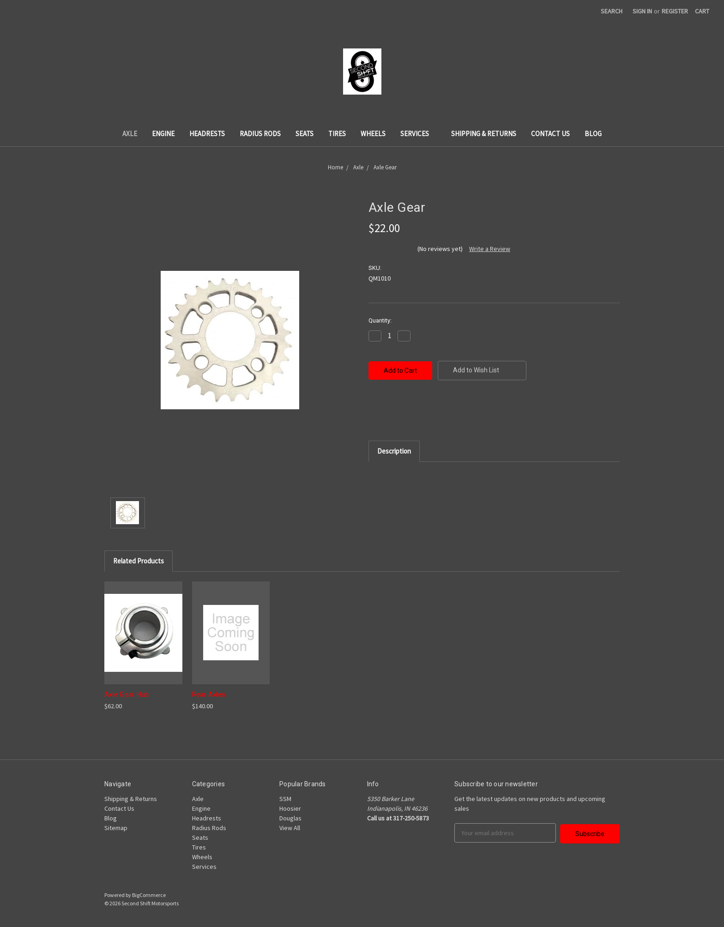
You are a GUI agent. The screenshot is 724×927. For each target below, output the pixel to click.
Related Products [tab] (138, 560)
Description (394, 451)
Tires (337, 133)
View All (289, 828)
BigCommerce (149, 894)
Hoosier (290, 808)
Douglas (290, 818)
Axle (129, 133)
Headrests (207, 133)
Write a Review (489, 249)
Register (675, 11)
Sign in (642, 11)
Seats (305, 133)
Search (611, 11)
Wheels (373, 133)
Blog (593, 133)
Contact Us (550, 133)
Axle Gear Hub (126, 694)
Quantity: (380, 320)
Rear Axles (209, 694)
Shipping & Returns (483, 133)
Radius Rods (260, 133)
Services (418, 133)
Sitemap (115, 828)
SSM (285, 799)
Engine (163, 133)
